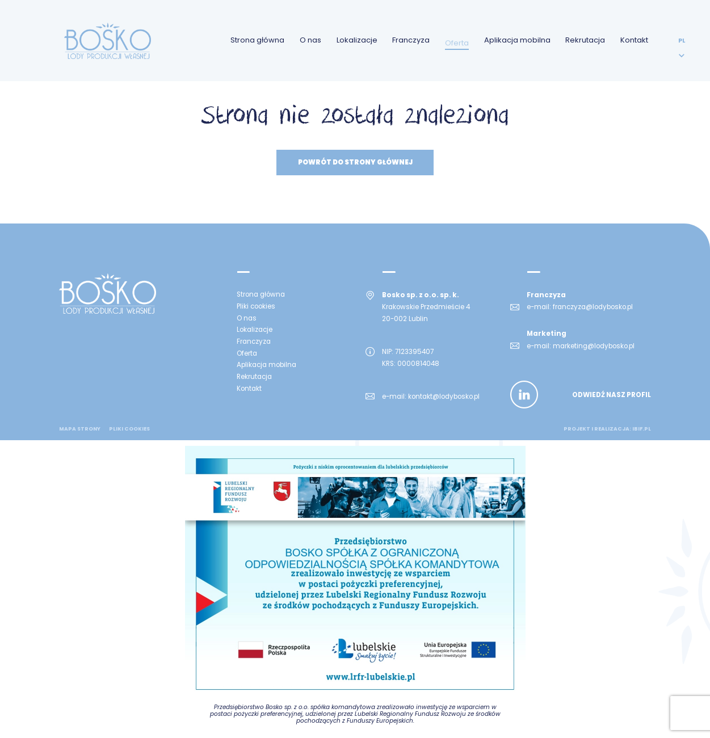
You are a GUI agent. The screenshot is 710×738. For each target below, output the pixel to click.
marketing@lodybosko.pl (594, 346)
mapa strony (79, 429)
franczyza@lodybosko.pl (593, 306)
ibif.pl (641, 428)
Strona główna (257, 40)
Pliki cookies (129, 429)
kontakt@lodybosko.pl (444, 396)
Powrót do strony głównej (355, 162)
